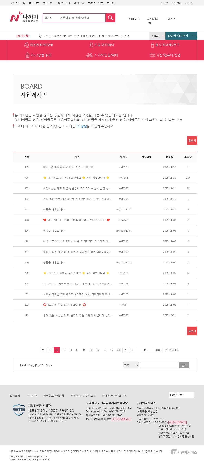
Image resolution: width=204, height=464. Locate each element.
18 (104, 350)
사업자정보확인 (177, 422)
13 (70, 350)
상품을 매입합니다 (54, 209)
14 (77, 350)
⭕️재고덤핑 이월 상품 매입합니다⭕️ (64, 304)
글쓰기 (192, 140)
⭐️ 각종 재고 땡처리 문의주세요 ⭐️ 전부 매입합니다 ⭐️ (76, 177)
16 (91, 350)
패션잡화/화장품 (38, 45)
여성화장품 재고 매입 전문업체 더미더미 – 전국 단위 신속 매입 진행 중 (77, 188)
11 (56, 350)
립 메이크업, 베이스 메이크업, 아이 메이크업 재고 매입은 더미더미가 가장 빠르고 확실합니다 (77, 283)
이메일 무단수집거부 (114, 395)
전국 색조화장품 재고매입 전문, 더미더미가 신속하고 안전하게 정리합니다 (77, 241)
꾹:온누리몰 (95, 2)
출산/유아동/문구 (165, 45)
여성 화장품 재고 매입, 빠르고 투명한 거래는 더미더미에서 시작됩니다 (77, 251)
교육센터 (63, 2)
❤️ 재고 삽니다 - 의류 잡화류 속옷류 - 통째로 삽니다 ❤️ (76, 220)
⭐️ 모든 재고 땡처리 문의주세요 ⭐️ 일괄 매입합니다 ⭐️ (76, 273)
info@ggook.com (102, 419)
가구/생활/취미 (39, 55)
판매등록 (134, 19)
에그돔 (79, 2)
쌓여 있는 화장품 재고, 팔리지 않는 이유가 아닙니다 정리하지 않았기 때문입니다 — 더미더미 (77, 315)
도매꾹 (34, 2)
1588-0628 (97, 411)
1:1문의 (189, 2)
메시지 (172, 19)
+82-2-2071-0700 (112, 415)
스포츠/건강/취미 (102, 55)
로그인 (164, 2)
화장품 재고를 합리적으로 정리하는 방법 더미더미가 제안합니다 (77, 294)
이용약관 (32, 395)
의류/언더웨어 (102, 45)
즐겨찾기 (111, 2)
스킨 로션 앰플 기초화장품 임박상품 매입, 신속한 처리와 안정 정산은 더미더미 (77, 199)
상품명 (48, 17)
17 (98, 350)
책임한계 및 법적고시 (83, 395)
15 (84, 350)
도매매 (48, 2)
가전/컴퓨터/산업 (165, 55)
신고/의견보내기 (121, 419)
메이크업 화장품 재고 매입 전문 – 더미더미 (68, 167)
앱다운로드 (18, 2)
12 (63, 350)
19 (111, 350)
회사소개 (15, 395)
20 (118, 350)
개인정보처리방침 (54, 395)
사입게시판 (153, 21)
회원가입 (176, 2)
